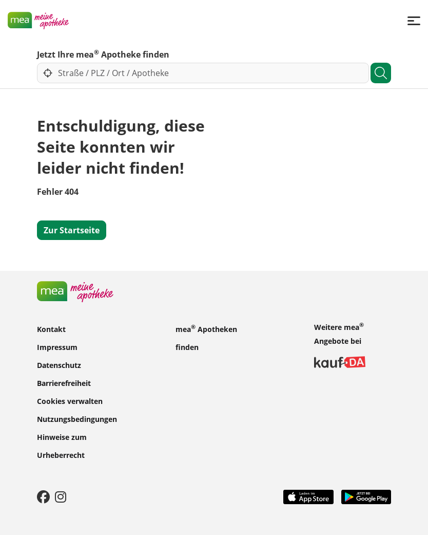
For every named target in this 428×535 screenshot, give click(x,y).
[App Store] (308, 496)
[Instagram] (60, 496)
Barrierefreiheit (64, 383)
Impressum (57, 347)
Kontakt (51, 329)
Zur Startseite (72, 230)
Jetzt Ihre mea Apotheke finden (103, 54)
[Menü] (413, 20)
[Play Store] (366, 496)
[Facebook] (43, 496)
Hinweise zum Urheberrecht (62, 445)
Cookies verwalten (70, 400)
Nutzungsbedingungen (77, 418)
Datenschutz (59, 365)
